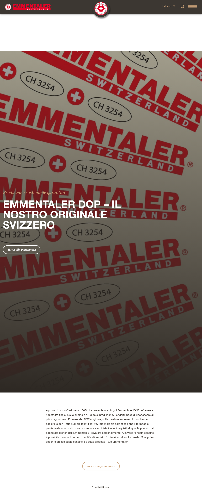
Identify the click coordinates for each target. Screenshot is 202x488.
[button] (82, 460)
